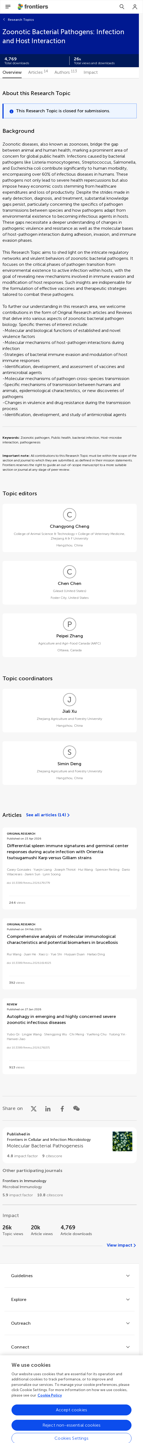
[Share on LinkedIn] (47, 1108)
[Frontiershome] (33, 7)
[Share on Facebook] (62, 1108)
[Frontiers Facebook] (46, 1389)
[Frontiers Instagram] (92, 1389)
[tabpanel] (69, 671)
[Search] (122, 7)
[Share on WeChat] (76, 1108)
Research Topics (21, 20)
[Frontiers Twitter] (62, 1389)
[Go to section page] (69, 1145)
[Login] (135, 7)
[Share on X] (33, 1108)
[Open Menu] (8, 7)
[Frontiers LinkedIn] (77, 1389)
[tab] (12, 72)
